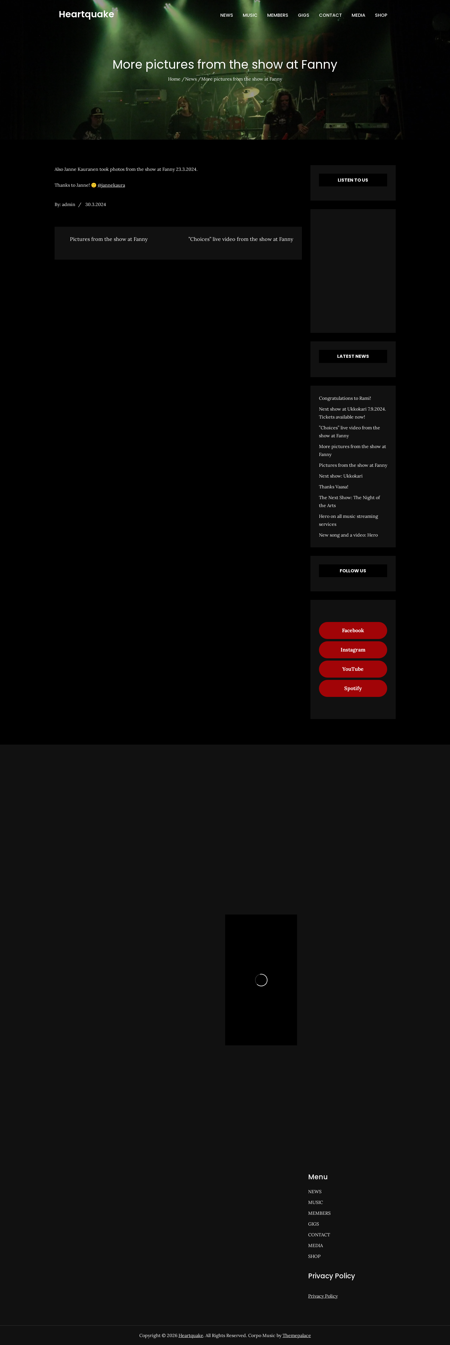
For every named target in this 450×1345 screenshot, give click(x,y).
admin (68, 204)
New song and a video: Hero (348, 535)
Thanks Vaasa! (333, 486)
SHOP (381, 15)
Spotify (353, 688)
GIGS (303, 15)
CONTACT (330, 15)
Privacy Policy (323, 1296)
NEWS (226, 15)
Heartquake (86, 14)
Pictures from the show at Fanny (353, 465)
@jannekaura (111, 185)
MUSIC (250, 15)
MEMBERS (277, 15)
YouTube (353, 669)
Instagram (353, 649)
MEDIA (358, 15)
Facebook (353, 630)
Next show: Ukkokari (341, 476)
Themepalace (297, 1335)
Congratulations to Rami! (345, 398)
